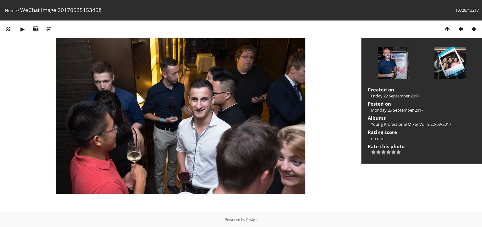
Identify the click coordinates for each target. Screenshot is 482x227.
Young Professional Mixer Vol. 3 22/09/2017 (411, 124)
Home (11, 10)
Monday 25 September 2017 (397, 110)
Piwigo (252, 219)
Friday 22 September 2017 (395, 96)
